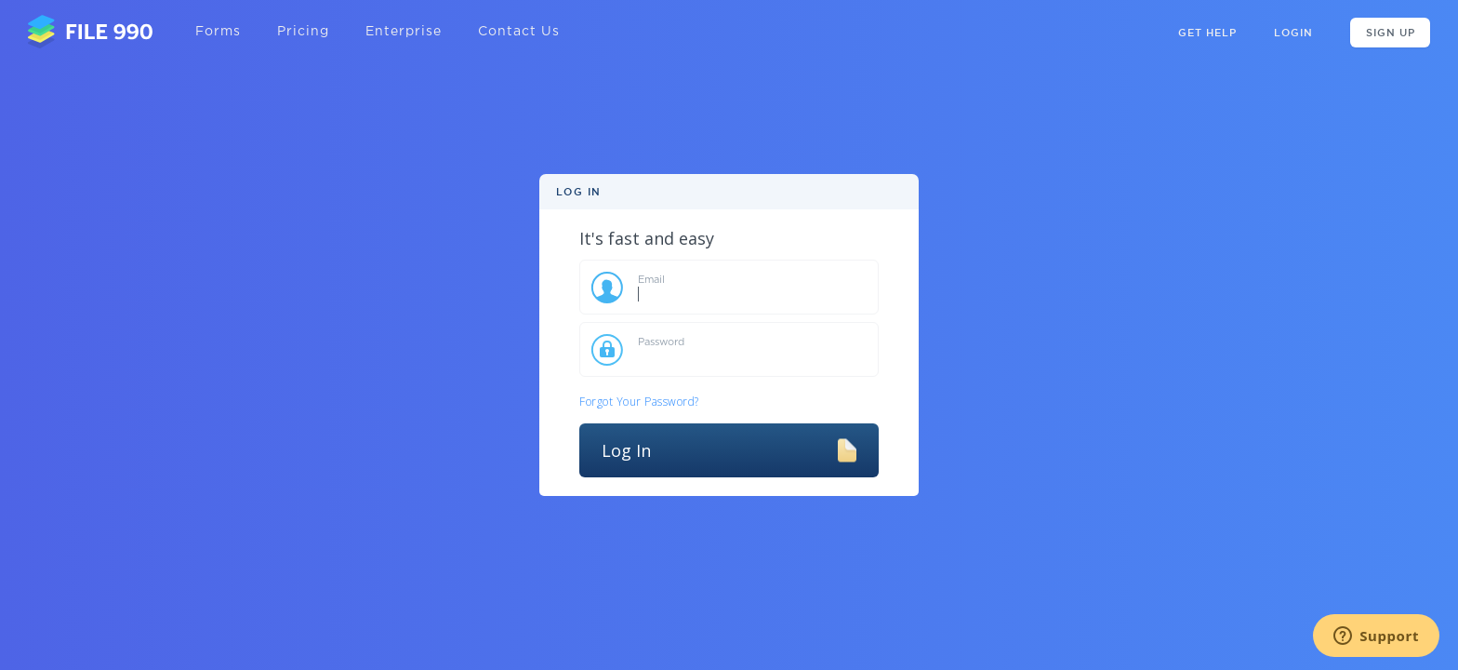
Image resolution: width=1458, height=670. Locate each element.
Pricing (303, 31)
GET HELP (1207, 32)
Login (1293, 32)
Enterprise (403, 31)
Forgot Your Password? (639, 401)
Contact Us (519, 31)
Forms (218, 31)
